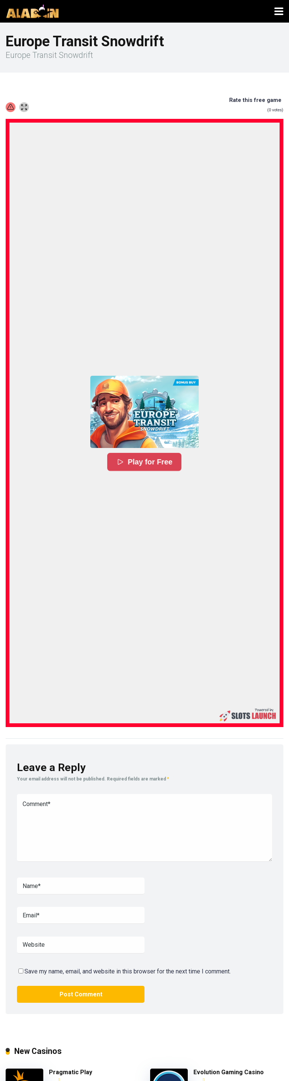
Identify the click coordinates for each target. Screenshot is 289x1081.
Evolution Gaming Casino (228, 1072)
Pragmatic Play (70, 1072)
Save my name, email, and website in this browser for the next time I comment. (127, 971)
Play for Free (145, 462)
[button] (144, 412)
